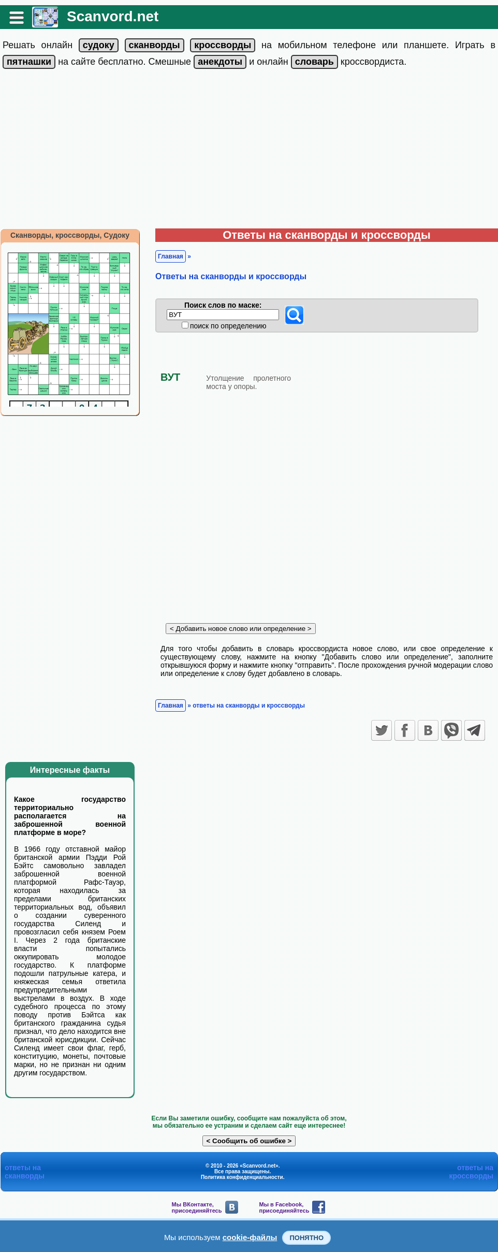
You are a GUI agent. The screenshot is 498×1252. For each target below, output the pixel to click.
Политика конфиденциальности (242, 1177)
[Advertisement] (249, 150)
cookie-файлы (250, 1237)
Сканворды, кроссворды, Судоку (69, 235)
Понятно (306, 1238)
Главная (170, 256)
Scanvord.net (112, 16)
